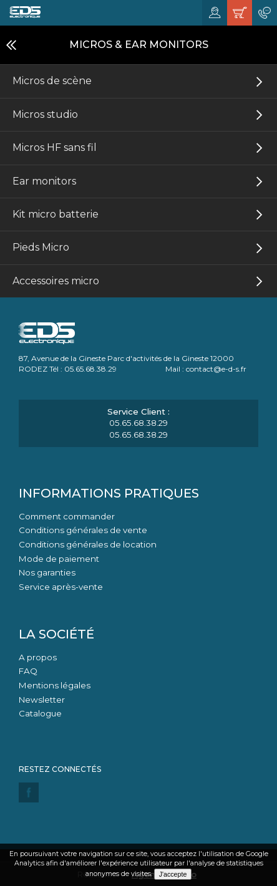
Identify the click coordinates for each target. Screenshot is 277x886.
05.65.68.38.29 (138, 423)
